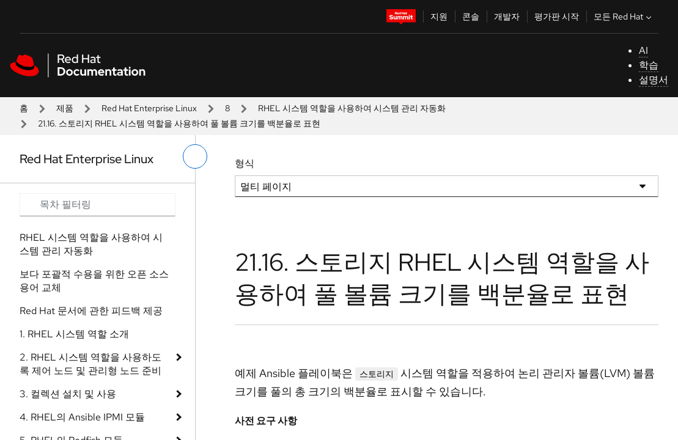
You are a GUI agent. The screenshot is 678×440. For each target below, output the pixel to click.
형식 (244, 163)
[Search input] (97, 204)
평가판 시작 (556, 16)
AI (643, 50)
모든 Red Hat (624, 16)
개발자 (507, 16)
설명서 (653, 79)
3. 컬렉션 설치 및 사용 (68, 393)
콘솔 (470, 16)
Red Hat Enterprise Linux (149, 108)
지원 (439, 16)
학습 (648, 65)
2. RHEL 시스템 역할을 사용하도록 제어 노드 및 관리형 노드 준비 (90, 364)
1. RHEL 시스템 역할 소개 (74, 334)
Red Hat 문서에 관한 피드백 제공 (91, 310)
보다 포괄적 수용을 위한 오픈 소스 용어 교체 (94, 281)
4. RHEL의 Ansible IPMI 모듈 (82, 417)
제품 (64, 108)
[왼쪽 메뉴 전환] (195, 156)
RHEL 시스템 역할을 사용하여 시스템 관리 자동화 (352, 108)
